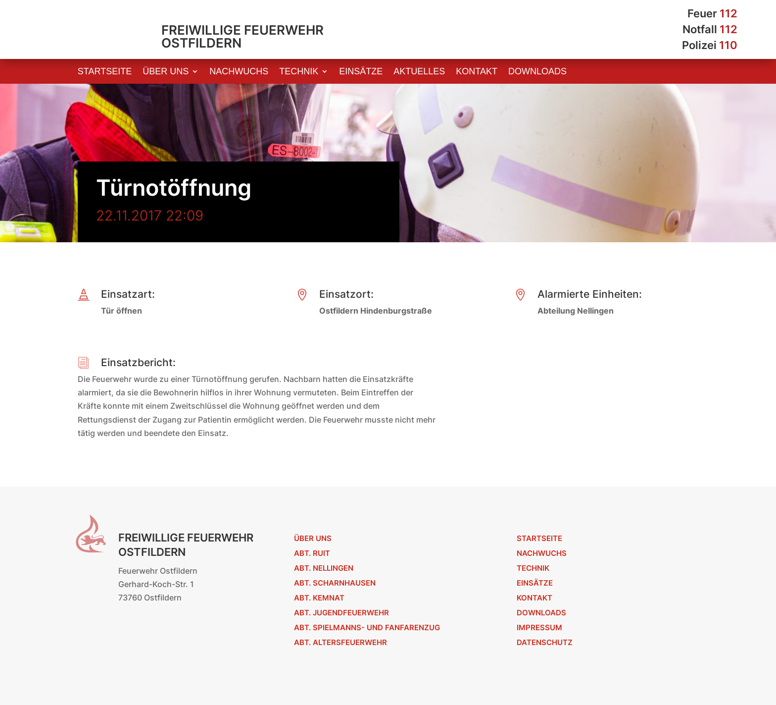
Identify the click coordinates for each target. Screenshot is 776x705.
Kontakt (476, 72)
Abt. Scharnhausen (335, 583)
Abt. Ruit (312, 553)
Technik (298, 72)
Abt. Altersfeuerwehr (340, 642)
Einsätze (361, 72)
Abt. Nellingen (323, 568)
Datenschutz (545, 642)
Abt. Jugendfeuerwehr (341, 612)
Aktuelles (419, 72)
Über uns (166, 72)
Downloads (537, 72)
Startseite (105, 72)
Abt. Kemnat (319, 597)
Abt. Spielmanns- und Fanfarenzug (367, 627)
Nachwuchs (238, 72)
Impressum (539, 627)
